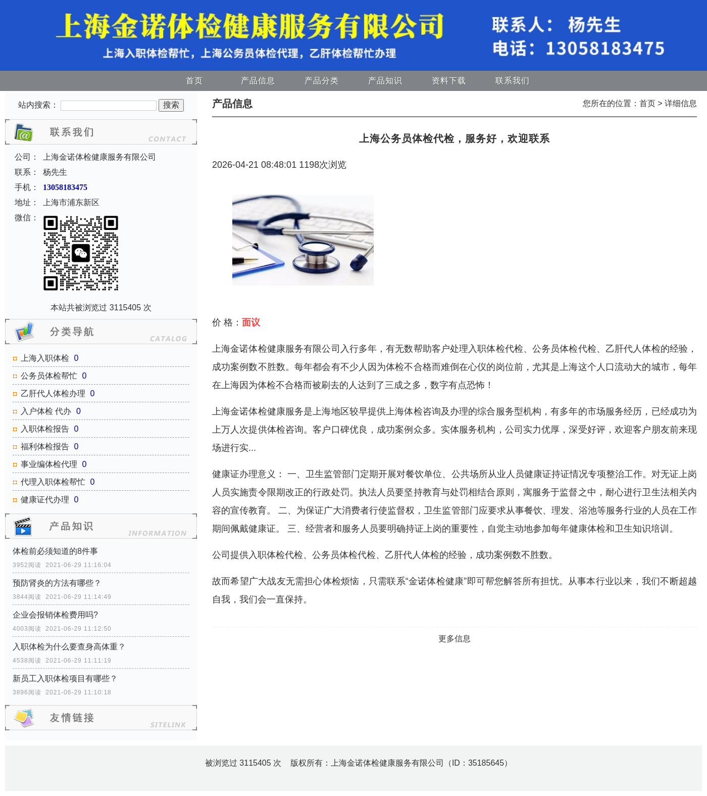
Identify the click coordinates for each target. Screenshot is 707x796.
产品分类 (322, 80)
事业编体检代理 (49, 464)
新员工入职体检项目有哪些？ (65, 678)
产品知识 (385, 80)
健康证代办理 (45, 499)
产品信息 (258, 80)
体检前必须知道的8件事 (55, 551)
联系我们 (512, 80)
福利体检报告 (45, 446)
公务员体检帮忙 (49, 375)
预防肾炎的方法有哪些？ (57, 583)
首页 (194, 80)
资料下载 (449, 80)
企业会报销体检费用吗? (55, 615)
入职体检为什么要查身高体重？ (69, 646)
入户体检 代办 (46, 411)
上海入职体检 (45, 358)
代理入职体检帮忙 (53, 482)
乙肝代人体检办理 (53, 393)
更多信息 (454, 638)
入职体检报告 (45, 429)
